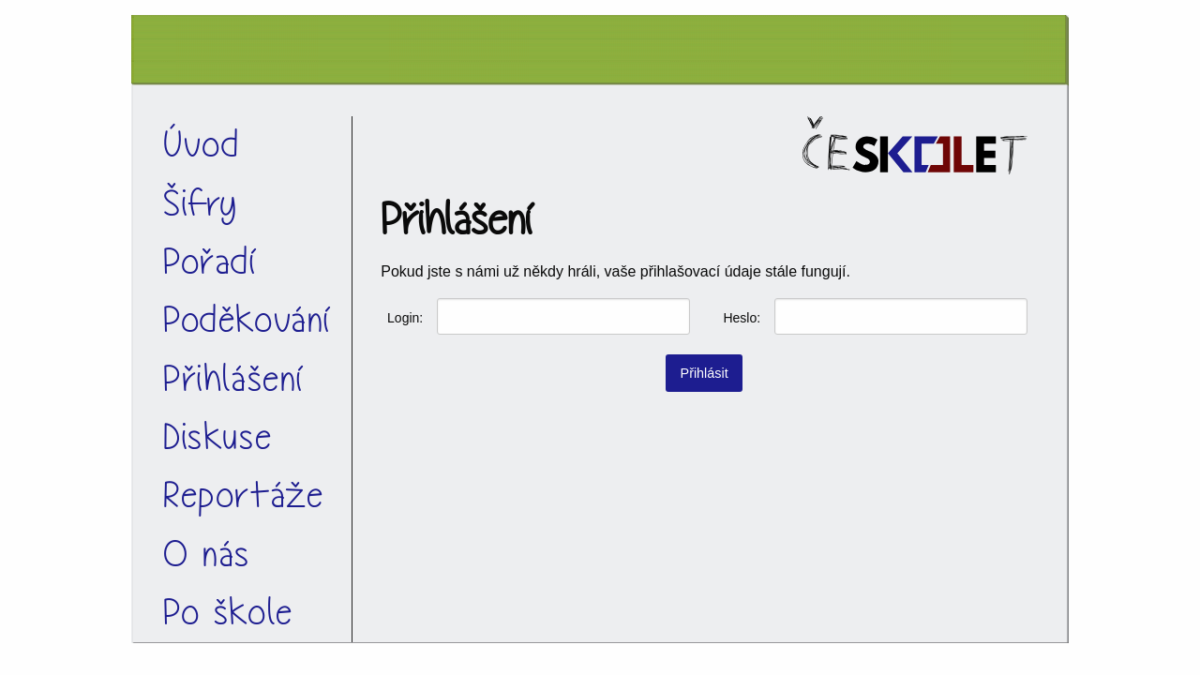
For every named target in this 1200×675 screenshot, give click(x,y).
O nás (206, 554)
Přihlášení (234, 379)
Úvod (201, 145)
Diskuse (217, 437)
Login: (405, 317)
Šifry (200, 204)
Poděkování (248, 320)
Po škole (228, 613)
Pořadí (211, 262)
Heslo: (741, 317)
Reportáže (243, 495)
